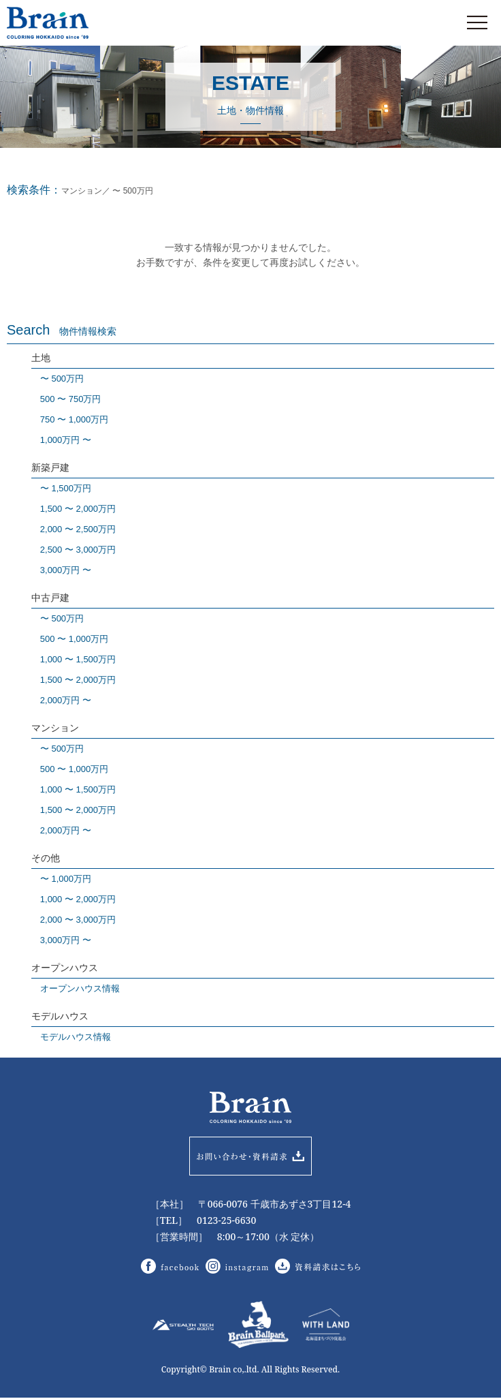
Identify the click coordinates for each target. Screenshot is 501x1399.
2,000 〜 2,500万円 (78, 529)
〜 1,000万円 (65, 879)
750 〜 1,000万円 (74, 419)
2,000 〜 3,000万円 (78, 919)
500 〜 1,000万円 (74, 639)
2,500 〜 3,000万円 (78, 549)
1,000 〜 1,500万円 (78, 659)
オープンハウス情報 (80, 988)
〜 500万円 (62, 378)
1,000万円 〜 (65, 440)
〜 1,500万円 (65, 488)
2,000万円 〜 (65, 700)
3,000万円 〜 (65, 570)
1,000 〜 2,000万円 (78, 899)
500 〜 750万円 (70, 399)
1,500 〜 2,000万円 (78, 509)
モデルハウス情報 (75, 1037)
